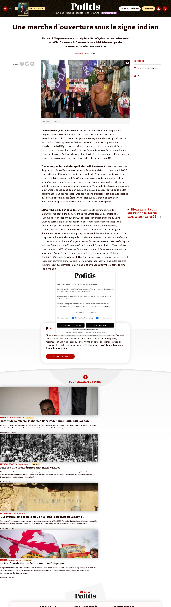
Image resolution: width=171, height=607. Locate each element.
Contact (4, 599)
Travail (16, 565)
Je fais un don (33, 563)
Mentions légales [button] (100, 332)
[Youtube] (152, 591)
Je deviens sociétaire (35, 565)
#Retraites (59, 569)
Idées (87, 13)
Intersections (109, 13)
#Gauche (59, 567)
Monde (16, 563)
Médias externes (104, 318)
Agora (3, 563)
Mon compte (32, 574)
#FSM (140, 76)
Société (79, 13)
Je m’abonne (32, 567)
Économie (17, 567)
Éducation (17, 569)
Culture (95, 13)
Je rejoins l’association (36, 569)
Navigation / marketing (82, 318)
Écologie (70, 13)
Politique (59, 13)
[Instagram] (159, 591)
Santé (16, 572)
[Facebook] (139, 591)
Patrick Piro (79, 53)
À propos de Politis (34, 572)
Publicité (80, 599)
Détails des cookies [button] (71, 332)
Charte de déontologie (32, 599)
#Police (58, 565)
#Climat (58, 563)
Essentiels (62, 318)
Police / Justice (19, 574)
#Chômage (59, 572)
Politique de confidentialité (64, 599)
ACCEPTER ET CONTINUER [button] (70, 325)
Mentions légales (15, 599)
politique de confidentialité (100, 306)
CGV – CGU (47, 599)
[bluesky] (145, 591)
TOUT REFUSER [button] (100, 325)
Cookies (89, 599)
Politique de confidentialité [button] (86, 332)
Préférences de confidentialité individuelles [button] (85, 329)
